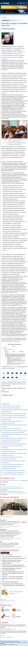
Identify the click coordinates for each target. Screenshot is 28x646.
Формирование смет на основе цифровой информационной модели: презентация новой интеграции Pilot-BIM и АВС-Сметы (14, 409)
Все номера (3, 599)
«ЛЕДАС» (18, 641)
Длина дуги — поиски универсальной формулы (12, 576)
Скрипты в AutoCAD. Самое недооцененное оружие (13, 558)
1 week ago (18, 547)
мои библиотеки (5, 368)
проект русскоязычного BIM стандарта (15, 82)
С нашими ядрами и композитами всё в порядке (12, 474)
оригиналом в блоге (19, 62)
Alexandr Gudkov (3, 520)
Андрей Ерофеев (3, 529)
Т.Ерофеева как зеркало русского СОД (10, 441)
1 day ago (9, 539)
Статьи (4, 17)
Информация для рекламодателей (7, 637)
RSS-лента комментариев (6, 516)
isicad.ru (14, 624)
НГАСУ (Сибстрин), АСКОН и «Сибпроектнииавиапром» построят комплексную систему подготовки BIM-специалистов (14, 445)
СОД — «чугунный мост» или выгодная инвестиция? (13, 470)
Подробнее (3, 635)
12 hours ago (7, 527)
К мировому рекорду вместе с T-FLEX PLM (11, 405)
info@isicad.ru (14, 629)
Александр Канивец (8, 28)
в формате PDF (17, 341)
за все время (9, 554)
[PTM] (1, 541)
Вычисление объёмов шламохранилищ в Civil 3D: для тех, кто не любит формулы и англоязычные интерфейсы (13, 573)
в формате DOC (13, 366)
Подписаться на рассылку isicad (8, 600)
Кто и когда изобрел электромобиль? (10, 581)
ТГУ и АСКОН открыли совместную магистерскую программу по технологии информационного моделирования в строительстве (13, 466)
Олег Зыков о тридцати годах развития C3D (11, 428)
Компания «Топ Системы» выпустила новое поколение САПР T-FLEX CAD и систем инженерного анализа (11, 562)
